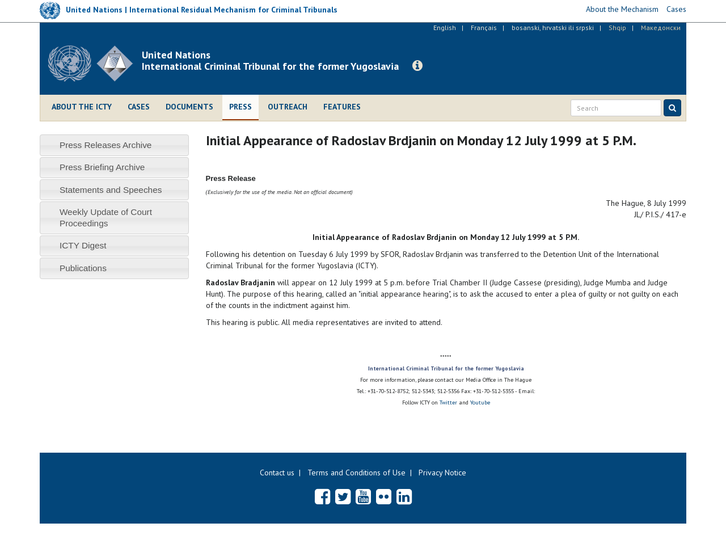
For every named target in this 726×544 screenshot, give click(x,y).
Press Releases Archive (106, 145)
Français (484, 27)
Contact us (277, 472)
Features (342, 107)
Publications (83, 268)
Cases (139, 107)
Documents (189, 107)
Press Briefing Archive (102, 167)
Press (240, 107)
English (444, 27)
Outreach (287, 107)
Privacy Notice (442, 472)
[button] (417, 66)
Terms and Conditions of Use (356, 472)
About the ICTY (82, 107)
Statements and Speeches (111, 190)
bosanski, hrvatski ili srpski (553, 27)
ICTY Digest (83, 245)
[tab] (114, 144)
